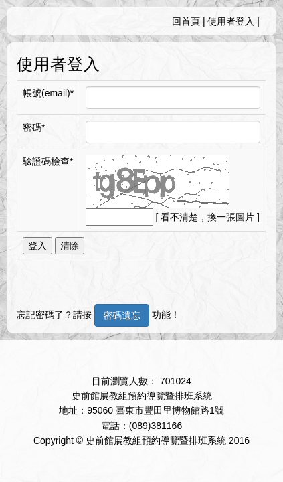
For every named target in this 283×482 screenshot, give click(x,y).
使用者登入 (230, 21)
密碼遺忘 (121, 315)
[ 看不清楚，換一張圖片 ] (207, 217)
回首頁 (186, 21)
